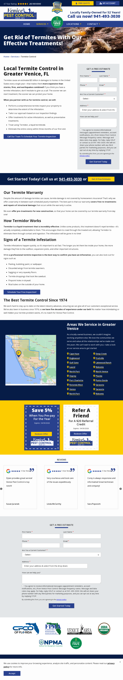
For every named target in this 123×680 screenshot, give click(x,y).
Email (101, 85)
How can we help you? (89, 116)
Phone (82, 85)
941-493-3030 (70, 179)
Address (83, 105)
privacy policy (85, 156)
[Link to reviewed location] (20, 471)
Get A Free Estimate (101, 179)
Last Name (103, 76)
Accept (12, 673)
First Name (84, 76)
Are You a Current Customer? (92, 94)
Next (120, 489)
